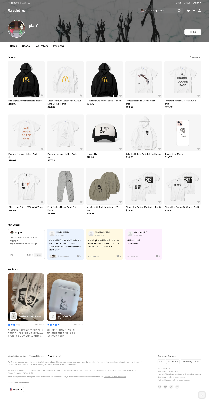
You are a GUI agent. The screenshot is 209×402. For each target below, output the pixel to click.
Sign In (179, 3)
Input (38, 255)
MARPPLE (26, 3)
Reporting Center (190, 361)
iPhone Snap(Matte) (174, 154)
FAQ (161, 361)
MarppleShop (14, 3)
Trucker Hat (92, 154)
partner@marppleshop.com (175, 377)
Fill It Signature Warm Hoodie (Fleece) (25, 100)
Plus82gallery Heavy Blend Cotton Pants (63, 209)
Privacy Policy (54, 356)
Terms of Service (36, 356)
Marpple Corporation (17, 356)
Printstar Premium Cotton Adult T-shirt (142, 102)
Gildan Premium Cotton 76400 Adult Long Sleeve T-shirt (64, 102)
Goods (26, 45)
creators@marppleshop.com (178, 380)
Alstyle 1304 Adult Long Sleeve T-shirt (102, 209)
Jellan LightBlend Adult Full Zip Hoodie (143, 154)
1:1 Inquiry (173, 361)
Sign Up (187, 3)
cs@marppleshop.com (192, 374)
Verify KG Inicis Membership (115, 377)
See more (195, 57)
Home (13, 47)
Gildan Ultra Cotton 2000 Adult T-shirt (26, 207)
